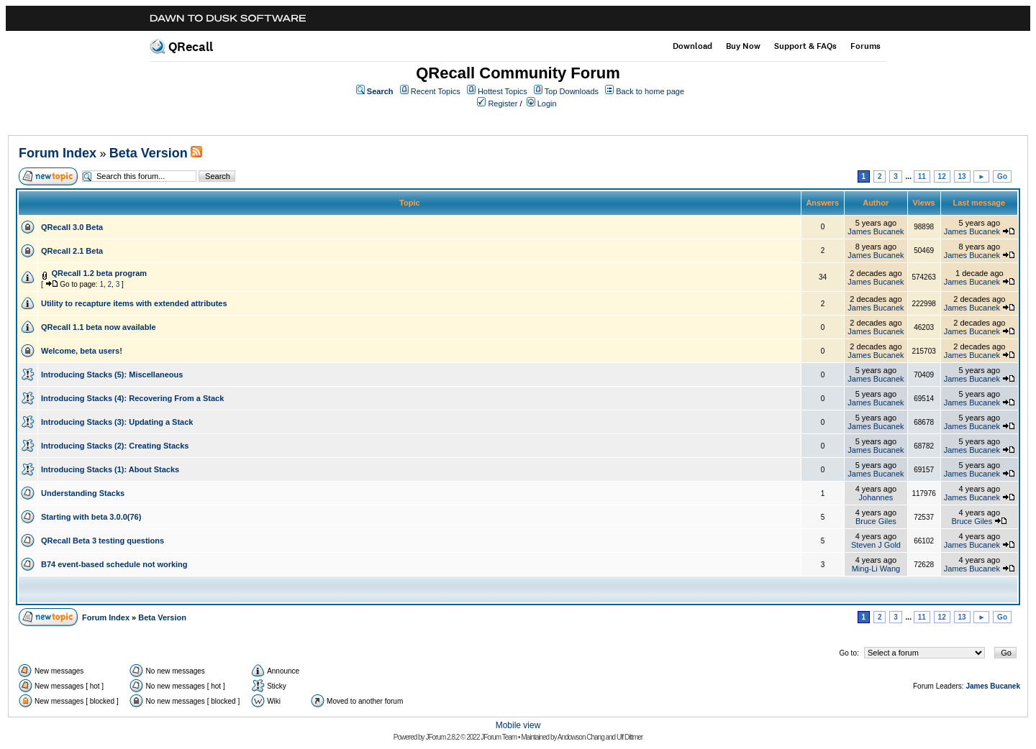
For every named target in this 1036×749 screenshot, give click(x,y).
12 (942, 176)
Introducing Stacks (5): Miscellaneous (112, 374)
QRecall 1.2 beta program (99, 273)
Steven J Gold (876, 545)
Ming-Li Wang (876, 568)
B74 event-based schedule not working (114, 564)
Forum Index (57, 153)
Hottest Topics (502, 91)
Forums (865, 46)
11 (922, 176)
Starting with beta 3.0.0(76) (91, 517)
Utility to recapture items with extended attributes (134, 303)
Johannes (876, 497)
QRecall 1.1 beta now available (98, 327)
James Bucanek (876, 231)
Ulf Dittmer (629, 737)
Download (692, 46)
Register (502, 103)
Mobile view (518, 725)
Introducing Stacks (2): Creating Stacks (114, 445)
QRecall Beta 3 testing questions (102, 540)
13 (962, 176)
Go (1002, 176)
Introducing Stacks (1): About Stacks (110, 469)
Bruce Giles (875, 521)
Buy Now (743, 46)
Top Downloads (572, 91)
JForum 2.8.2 (442, 737)
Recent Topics (435, 91)
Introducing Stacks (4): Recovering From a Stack (132, 398)
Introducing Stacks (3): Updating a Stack (117, 422)
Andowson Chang (581, 737)
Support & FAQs (805, 46)
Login (547, 103)
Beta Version (148, 153)
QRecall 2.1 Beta (72, 251)
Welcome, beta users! (81, 350)
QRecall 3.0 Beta (72, 227)
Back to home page (650, 91)
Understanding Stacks (82, 493)
